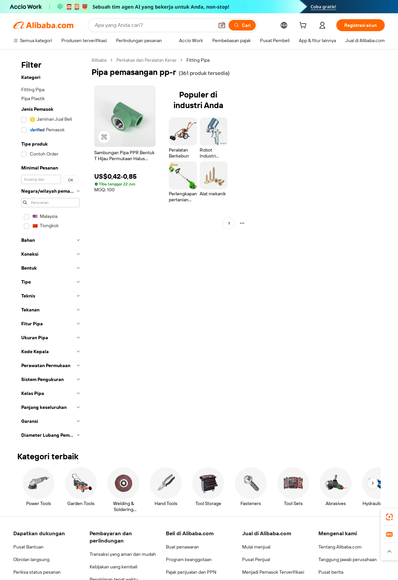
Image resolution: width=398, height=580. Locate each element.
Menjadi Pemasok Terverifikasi (273, 572)
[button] (222, 25)
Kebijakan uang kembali (113, 566)
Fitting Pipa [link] (198, 60)
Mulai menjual (256, 546)
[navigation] (50, 249)
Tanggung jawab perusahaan (347, 559)
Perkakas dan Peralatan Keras (146, 60)
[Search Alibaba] (154, 25)
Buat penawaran (182, 546)
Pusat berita (330, 572)
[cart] (304, 26)
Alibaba (99, 60)
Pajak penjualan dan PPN (191, 572)
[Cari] (242, 25)
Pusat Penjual (256, 559)
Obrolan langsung (31, 559)
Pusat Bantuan (28, 546)
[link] (389, 517)
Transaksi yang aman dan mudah (123, 554)
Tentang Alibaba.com (340, 546)
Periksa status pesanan (37, 572)
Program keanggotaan (189, 559)
